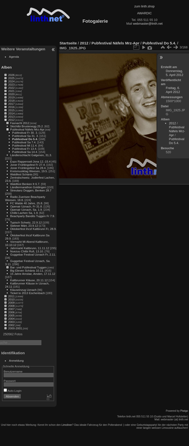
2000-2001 (15, 328)
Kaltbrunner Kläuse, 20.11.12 (28, 280)
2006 (11, 312)
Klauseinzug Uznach (23, 289)
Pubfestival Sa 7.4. (24, 142)
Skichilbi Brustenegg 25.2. (27, 126)
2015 (11, 110)
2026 (11, 74)
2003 (11, 321)
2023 (11, 84)
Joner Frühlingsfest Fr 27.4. (28, 164)
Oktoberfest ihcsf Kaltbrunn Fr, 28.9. (33, 228)
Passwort (10, 380)
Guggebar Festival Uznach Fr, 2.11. (33, 254)
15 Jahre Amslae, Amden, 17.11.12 (32, 273)
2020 (11, 94)
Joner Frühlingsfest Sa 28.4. (28, 167)
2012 (11, 119)
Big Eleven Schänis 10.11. (27, 270)
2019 (11, 97)
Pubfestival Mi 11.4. (24, 145)
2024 (11, 81)
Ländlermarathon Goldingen (28, 187)
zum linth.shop (144, 6)
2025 (11, 78)
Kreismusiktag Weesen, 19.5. (29, 171)
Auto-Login (13, 390)
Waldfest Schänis (21, 174)
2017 (11, 103)
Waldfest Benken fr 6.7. (25, 184)
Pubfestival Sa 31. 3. (25, 135)
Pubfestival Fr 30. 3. (25, 132)
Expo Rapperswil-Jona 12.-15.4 (30, 161)
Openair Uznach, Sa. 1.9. (26, 209)
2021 (11, 91)
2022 (11, 87)
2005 (11, 315)
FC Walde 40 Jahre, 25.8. (26, 203)
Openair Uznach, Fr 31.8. (26, 206)
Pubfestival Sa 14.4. (25, 151)
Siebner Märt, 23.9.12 (24, 225)
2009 (11, 302)
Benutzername (13, 371)
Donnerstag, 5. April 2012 (174, 73)
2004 (11, 318)
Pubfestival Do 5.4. (25, 139)
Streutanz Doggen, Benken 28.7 (30, 190)
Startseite (68, 43)
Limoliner (67, 424)
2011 (11, 296)
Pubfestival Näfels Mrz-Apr (27, 129)
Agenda (14, 56)
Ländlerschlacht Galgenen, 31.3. (31, 155)
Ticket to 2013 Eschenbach (27, 293)
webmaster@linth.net (147, 23)
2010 (11, 299)
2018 (11, 100)
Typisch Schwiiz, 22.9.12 (26, 222)
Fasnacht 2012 (19, 123)
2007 (11, 309)
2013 (11, 116)
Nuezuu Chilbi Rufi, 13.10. (27, 251)
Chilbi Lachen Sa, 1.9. (24, 212)
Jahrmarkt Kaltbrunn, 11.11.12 (29, 248)
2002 (11, 325)
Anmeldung (16, 360)
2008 (11, 305)
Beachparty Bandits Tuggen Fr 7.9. (32, 216)
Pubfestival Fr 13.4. (24, 148)
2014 (11, 113)
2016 (11, 107)
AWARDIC (144, 13)
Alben (6, 67)
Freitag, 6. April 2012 (173, 90)
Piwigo (184, 410)
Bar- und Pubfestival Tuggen (28, 267)
